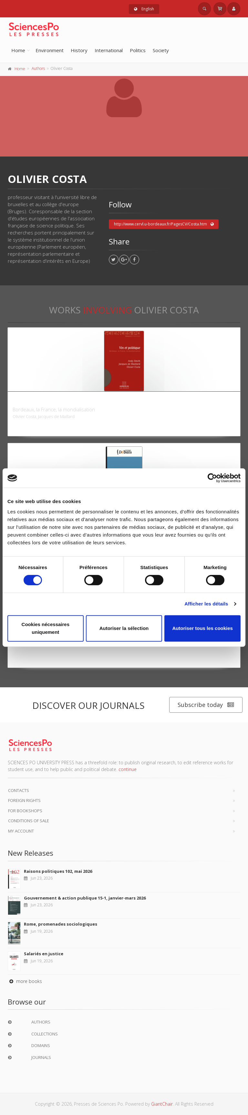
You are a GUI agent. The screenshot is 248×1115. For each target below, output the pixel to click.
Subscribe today (206, 704)
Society (161, 50)
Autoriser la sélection (124, 628)
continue (128, 769)
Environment (50, 50)
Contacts (18, 790)
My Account (21, 831)
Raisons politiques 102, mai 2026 (58, 871)
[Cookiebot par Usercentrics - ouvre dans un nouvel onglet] (212, 478)
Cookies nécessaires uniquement (45, 628)
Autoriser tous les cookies (202, 628)
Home (18, 50)
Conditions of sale (28, 821)
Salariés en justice (43, 954)
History (79, 50)
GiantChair (162, 1104)
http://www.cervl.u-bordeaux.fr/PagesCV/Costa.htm (164, 224)
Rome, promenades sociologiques (60, 924)
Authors (38, 68)
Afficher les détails (206, 603)
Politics (138, 50)
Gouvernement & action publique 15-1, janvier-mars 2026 (85, 898)
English (144, 9)
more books (25, 981)
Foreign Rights (24, 800)
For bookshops (25, 811)
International (109, 50)
